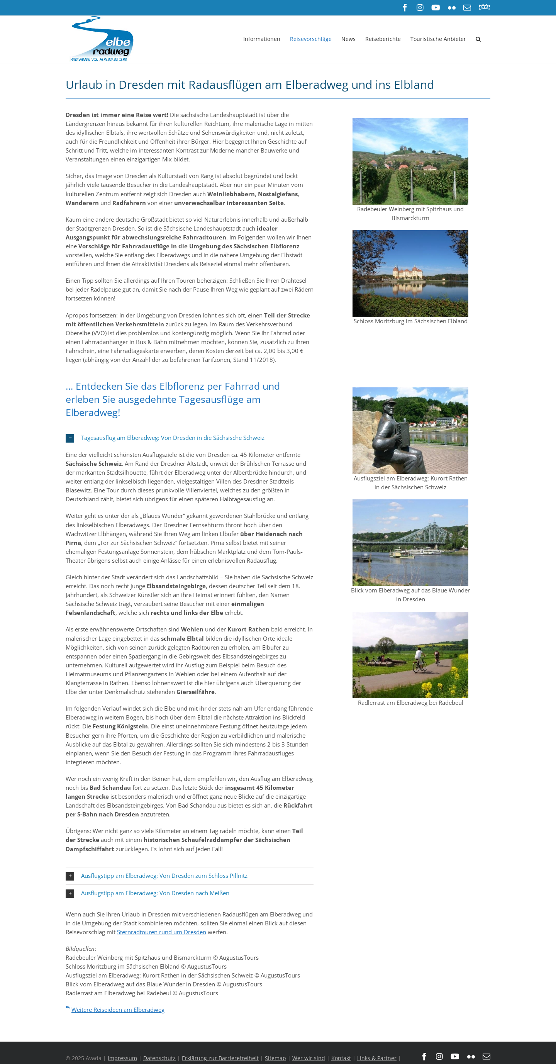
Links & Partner (377, 1058)
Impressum (122, 1058)
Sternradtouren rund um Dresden (161, 932)
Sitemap (275, 1058)
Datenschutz (159, 1058)
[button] (478, 39)
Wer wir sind (308, 1058)
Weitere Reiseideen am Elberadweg (117, 1009)
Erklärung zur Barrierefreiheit (220, 1058)
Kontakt (341, 1058)
